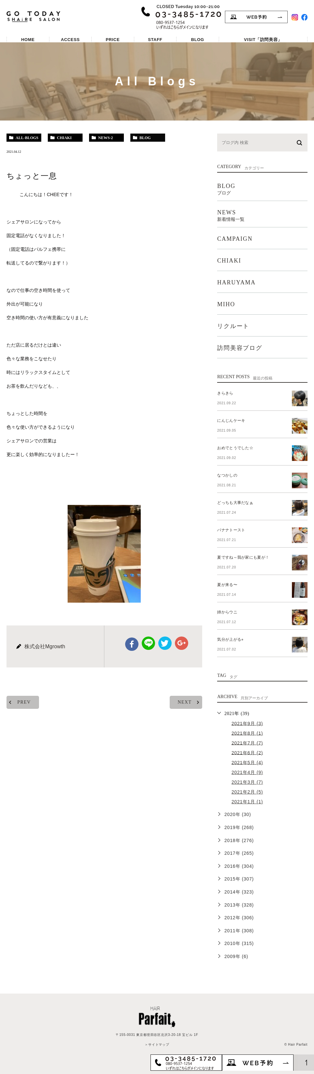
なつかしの (226, 475)
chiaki (64, 138)
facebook (132, 644)
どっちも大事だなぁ (233, 503)
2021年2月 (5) (247, 792)
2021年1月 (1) (247, 801)
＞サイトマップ (157, 1044)
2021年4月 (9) (247, 772)
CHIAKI (229, 260)
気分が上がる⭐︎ (229, 639)
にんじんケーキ (229, 420)
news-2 (105, 138)
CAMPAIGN (235, 239)
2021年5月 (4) (247, 762)
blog (145, 138)
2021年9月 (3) (247, 723)
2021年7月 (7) (247, 742)
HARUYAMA (236, 282)
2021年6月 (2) (247, 752)
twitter (164, 643)
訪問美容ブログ (239, 348)
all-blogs (27, 138)
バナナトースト (229, 530)
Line (148, 643)
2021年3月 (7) (247, 782)
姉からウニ (226, 612)
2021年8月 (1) (247, 733)
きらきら (224, 393)
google (181, 643)
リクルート (233, 326)
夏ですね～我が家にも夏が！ (240, 557)
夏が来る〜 (226, 585)
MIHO (226, 304)
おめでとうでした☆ (233, 448)
